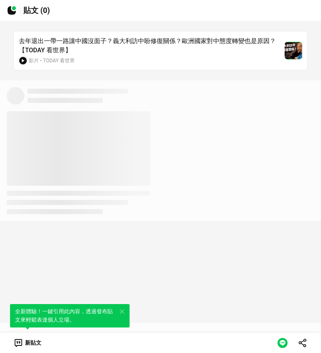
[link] (27, 343)
